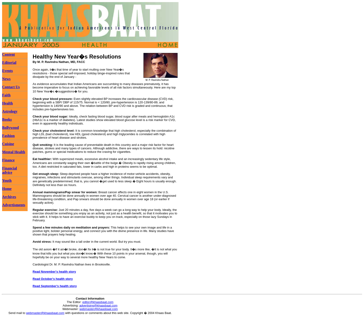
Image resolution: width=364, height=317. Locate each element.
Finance (8, 160)
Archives (9, 197)
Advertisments (13, 205)
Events (7, 71)
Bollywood (10, 128)
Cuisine (8, 144)
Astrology (9, 111)
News (6, 79)
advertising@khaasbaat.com (98, 305)
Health (7, 103)
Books (7, 119)
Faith (6, 95)
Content (8, 54)
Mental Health (13, 152)
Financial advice (9, 170)
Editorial (9, 63)
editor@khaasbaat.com (98, 302)
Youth (7, 181)
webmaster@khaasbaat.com (98, 309)
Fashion (8, 136)
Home (7, 189)
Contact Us (11, 87)
